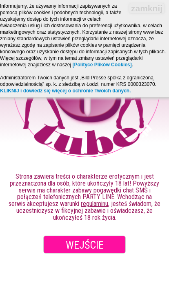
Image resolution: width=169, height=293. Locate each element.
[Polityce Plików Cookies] (101, 65)
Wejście (85, 245)
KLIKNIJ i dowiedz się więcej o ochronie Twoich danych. (65, 91)
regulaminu (94, 204)
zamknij (146, 8)
